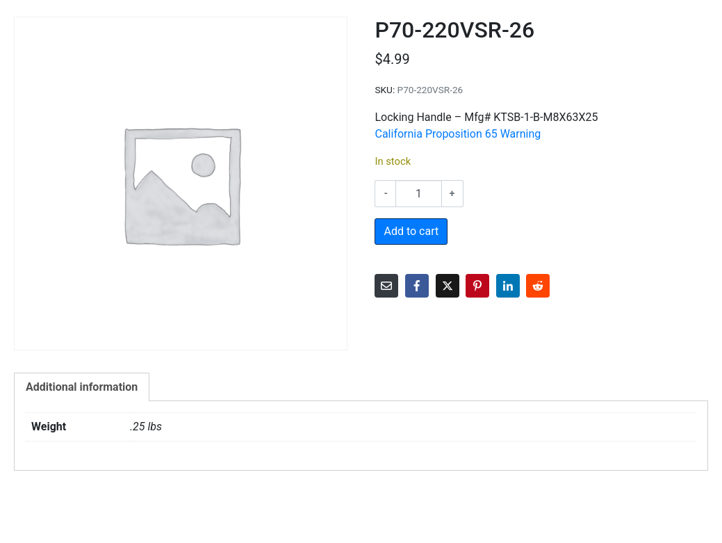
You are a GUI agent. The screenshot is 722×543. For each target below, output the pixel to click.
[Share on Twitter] (447, 286)
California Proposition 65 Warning (458, 133)
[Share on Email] (386, 286)
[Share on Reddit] (538, 286)
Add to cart (411, 231)
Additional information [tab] (82, 387)
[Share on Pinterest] (477, 286)
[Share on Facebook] (417, 286)
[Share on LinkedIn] (508, 286)
